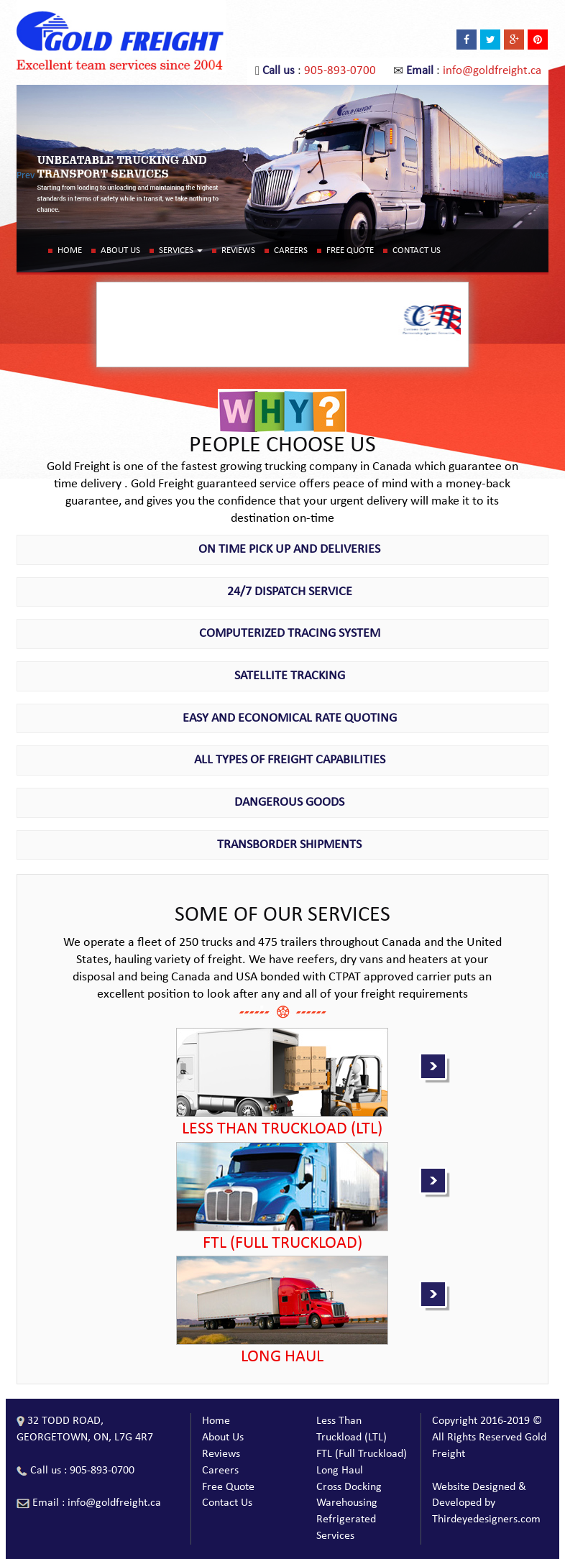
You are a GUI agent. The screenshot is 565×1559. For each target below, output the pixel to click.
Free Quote (350, 250)
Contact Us (416, 250)
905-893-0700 (340, 71)
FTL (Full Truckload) (361, 1454)
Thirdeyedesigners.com (486, 1519)
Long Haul (339, 1470)
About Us (120, 250)
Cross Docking (349, 1487)
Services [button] (181, 250)
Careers (291, 250)
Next (538, 175)
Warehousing (346, 1503)
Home (70, 250)
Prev (26, 175)
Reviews (238, 250)
